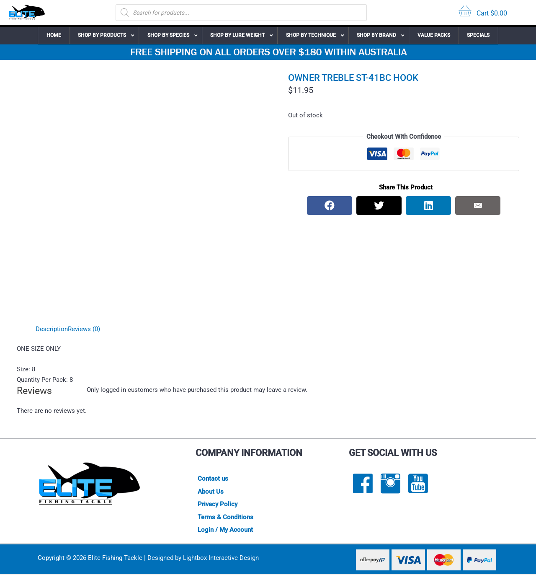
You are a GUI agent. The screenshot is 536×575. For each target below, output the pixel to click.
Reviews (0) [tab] (84, 329)
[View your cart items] (482, 12)
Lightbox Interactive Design (221, 558)
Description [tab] (52, 329)
